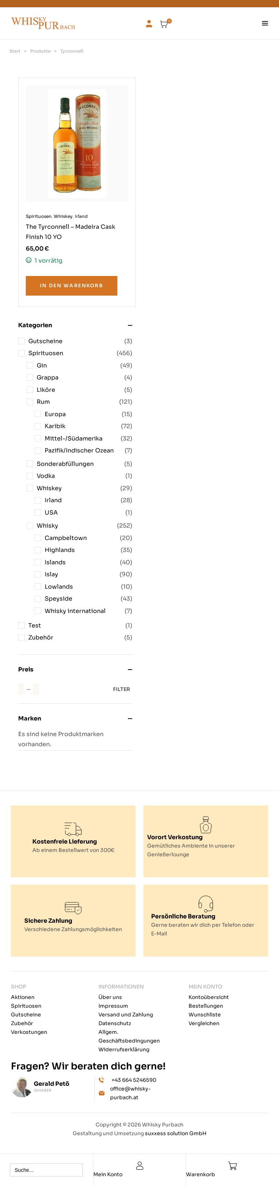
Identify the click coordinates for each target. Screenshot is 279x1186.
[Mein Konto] (139, 1165)
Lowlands (59, 586)
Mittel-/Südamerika (73, 438)
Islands (55, 562)
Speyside (58, 598)
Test (34, 625)
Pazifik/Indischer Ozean (79, 450)
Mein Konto (107, 1174)
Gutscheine (45, 341)
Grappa (47, 377)
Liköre (46, 390)
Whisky (47, 525)
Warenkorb (200, 1174)
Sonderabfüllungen (65, 464)
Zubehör (40, 637)
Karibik (55, 426)
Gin (42, 365)
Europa (55, 414)
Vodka (46, 476)
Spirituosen (45, 353)
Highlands (60, 550)
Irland (53, 500)
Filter (121, 689)
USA (51, 512)
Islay (51, 574)
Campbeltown (66, 538)
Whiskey (49, 488)
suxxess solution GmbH (175, 1133)
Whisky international (75, 611)
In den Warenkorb (71, 286)
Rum (43, 402)
